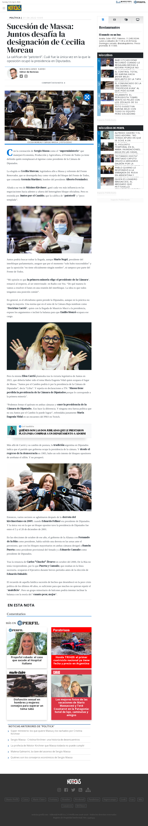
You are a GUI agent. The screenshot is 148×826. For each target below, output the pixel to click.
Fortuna (53, 799)
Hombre (66, 799)
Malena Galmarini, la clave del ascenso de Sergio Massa (40, 751)
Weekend (79, 799)
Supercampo (109, 799)
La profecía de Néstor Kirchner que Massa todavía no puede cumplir (47, 745)
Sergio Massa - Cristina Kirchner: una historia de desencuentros (45, 739)
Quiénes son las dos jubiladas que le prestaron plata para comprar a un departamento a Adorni (52, 432)
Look (123, 799)
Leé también (28, 426)
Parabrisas (94, 799)
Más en (22, 623)
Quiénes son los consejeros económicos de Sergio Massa (41, 757)
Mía (140, 799)
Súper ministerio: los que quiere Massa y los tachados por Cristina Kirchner (46, 732)
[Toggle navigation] (4, 8)
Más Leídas (105, 55)
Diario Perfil (12, 799)
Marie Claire (39, 799)
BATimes (81, 806)
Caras (25, 799)
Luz (132, 799)
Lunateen (67, 806)
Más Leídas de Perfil (111, 128)
